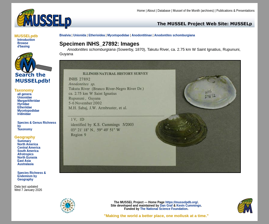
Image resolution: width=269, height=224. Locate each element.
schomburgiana (184, 35)
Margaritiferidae (28, 100)
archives (207, 10)
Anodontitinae (141, 35)
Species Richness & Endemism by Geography (31, 176)
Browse (22, 43)
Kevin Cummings (189, 205)
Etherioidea (97, 35)
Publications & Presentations (235, 10)
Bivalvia (65, 35)
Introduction (26, 39)
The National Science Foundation (164, 208)
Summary (24, 141)
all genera (24, 94)
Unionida (79, 35)
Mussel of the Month (186, 10)
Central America (28, 147)
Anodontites (163, 35)
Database (164, 10)
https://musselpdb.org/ (181, 202)
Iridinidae (24, 114)
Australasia (25, 164)
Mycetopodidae (28, 110)
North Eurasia (27, 157)
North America (27, 144)
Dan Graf (166, 205)
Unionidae (24, 97)
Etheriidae (24, 107)
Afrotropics (25, 154)
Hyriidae (23, 104)
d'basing (23, 46)
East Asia (24, 160)
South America (27, 151)
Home (141, 10)
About (151, 10)
